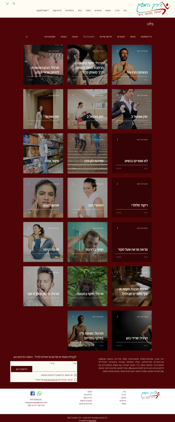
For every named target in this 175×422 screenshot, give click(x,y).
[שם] (66, 368)
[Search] (14, 3)
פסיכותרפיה (49, 36)
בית (124, 391)
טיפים (132, 36)
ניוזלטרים (88, 394)
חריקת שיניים (106, 36)
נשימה (64, 36)
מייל (51, 363)
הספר (89, 391)
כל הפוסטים (146, 36)
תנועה (75, 36)
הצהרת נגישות (86, 400)
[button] (42, 10)
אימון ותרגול (88, 36)
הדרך (123, 394)
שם (74, 363)
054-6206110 (35, 399)
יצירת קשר (87, 397)
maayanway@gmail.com (36, 402)
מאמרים (121, 36)
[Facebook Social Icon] (32, 393)
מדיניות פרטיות (85, 403)
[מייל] (44, 368)
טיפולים (123, 400)
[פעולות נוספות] (116, 50)
